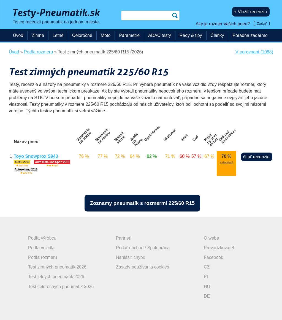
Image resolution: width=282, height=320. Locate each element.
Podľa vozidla (41, 247)
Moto (106, 35)
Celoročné (82, 35)
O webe (211, 238)
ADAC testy (159, 35)
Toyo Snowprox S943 (36, 156)
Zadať (262, 23)
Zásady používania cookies (142, 267)
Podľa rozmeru (42, 257)
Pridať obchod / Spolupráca (143, 247)
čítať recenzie (256, 156)
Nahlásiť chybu (130, 257)
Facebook (213, 257)
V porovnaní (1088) (254, 52)
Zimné (38, 35)
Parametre (129, 35)
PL (206, 276)
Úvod (18, 35)
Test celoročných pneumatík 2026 (61, 286)
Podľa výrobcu (42, 238)
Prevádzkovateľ (219, 247)
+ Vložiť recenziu (250, 11)
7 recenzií (226, 162)
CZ (207, 267)
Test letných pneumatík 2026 (56, 276)
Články (217, 35)
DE (207, 296)
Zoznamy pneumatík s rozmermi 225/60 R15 (142, 203)
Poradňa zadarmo (249, 35)
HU (207, 286)
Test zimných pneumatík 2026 (57, 267)
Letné (58, 35)
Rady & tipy (191, 35)
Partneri (123, 238)
